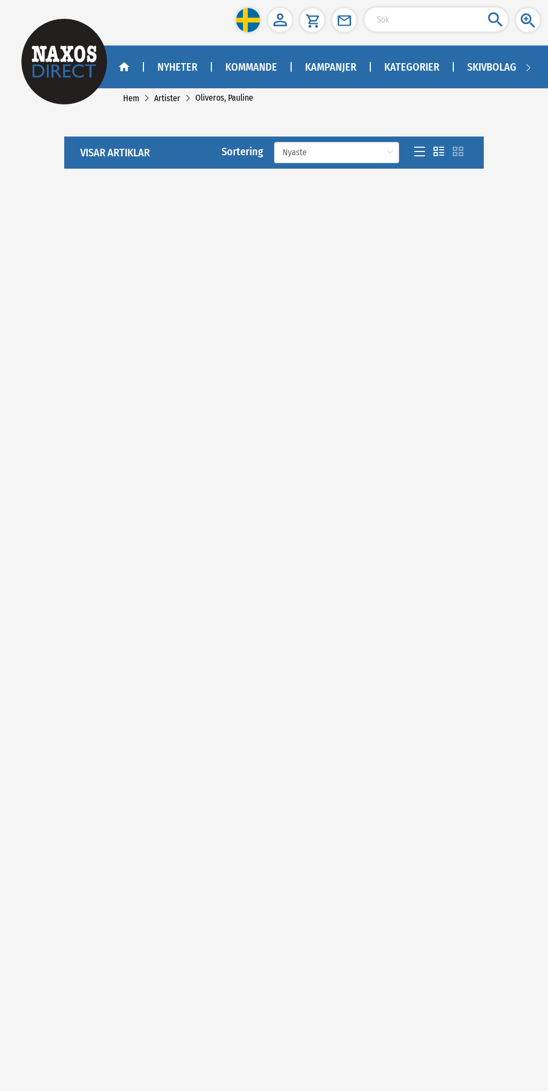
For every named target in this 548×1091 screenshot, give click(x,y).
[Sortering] (336, 213)
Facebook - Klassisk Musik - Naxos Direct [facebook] (84, 835)
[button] (248, 20)
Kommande (251, 66)
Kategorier (411, 66)
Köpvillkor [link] (39, 731)
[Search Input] (436, 19)
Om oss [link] (35, 704)
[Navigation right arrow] (528, 67)
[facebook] (35, 822)
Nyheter (177, 66)
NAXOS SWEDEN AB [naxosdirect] (52, 886)
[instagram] (84, 822)
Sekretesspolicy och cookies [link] (66, 744)
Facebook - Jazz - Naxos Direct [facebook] (68, 849)
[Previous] (264, 553)
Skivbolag (491, 66)
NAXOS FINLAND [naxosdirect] (47, 980)
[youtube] (60, 822)
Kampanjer (330, 66)
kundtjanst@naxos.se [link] (78, 953)
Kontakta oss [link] (43, 717)
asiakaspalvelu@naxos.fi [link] (97, 1007)
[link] (131, 98)
